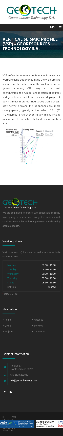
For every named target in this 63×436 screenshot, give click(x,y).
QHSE (7, 325)
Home (7, 319)
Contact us (38, 331)
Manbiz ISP (8, 430)
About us (37, 319)
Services (37, 325)
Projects (8, 331)
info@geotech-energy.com (23, 380)
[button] (53, 27)
